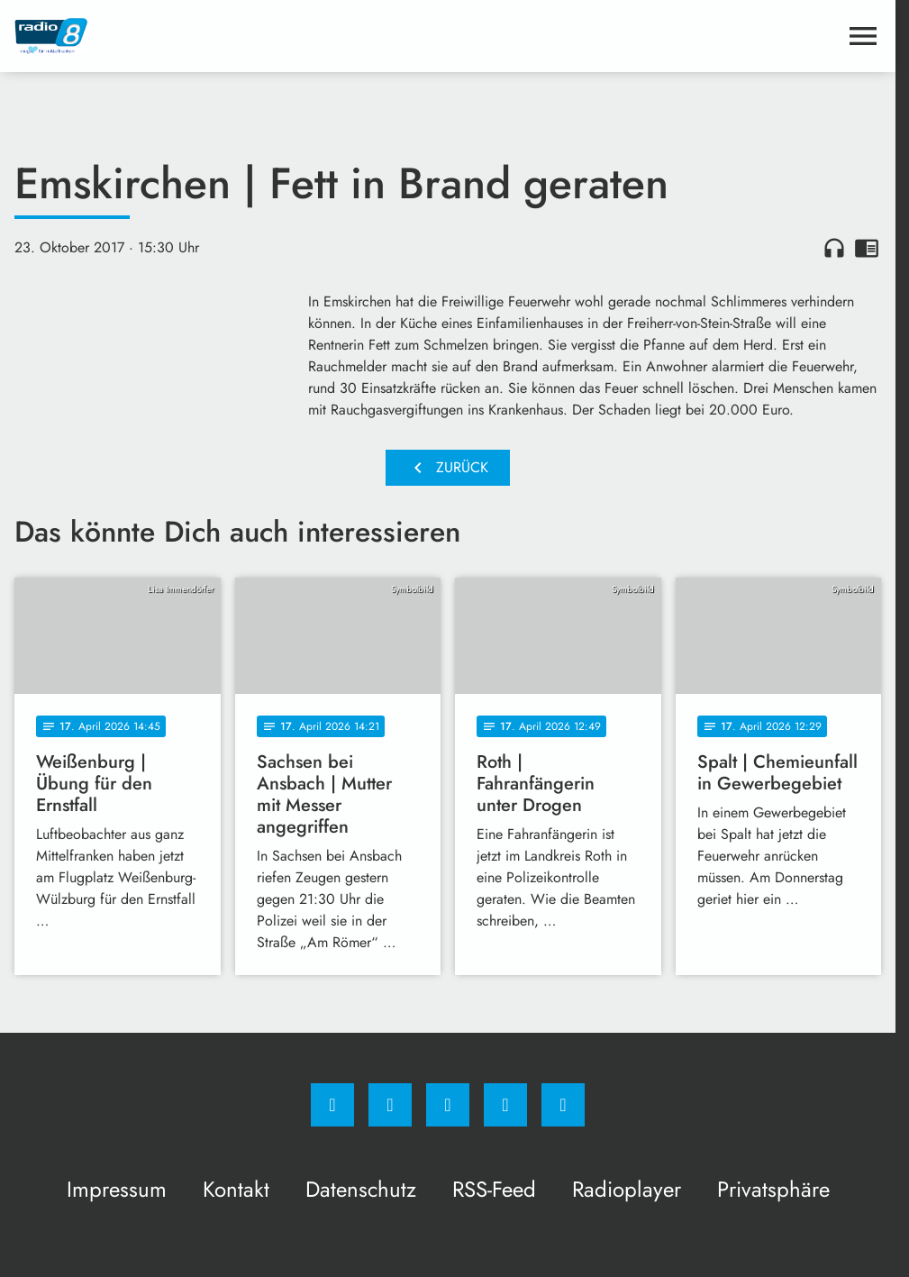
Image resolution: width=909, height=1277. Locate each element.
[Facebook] (332, 1104)
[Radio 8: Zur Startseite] (231, 36)
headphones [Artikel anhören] (834, 247)
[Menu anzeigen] (863, 36)
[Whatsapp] (447, 1104)
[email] (563, 1104)
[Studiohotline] (505, 1104)
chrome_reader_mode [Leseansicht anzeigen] (866, 247)
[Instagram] (390, 1104)
